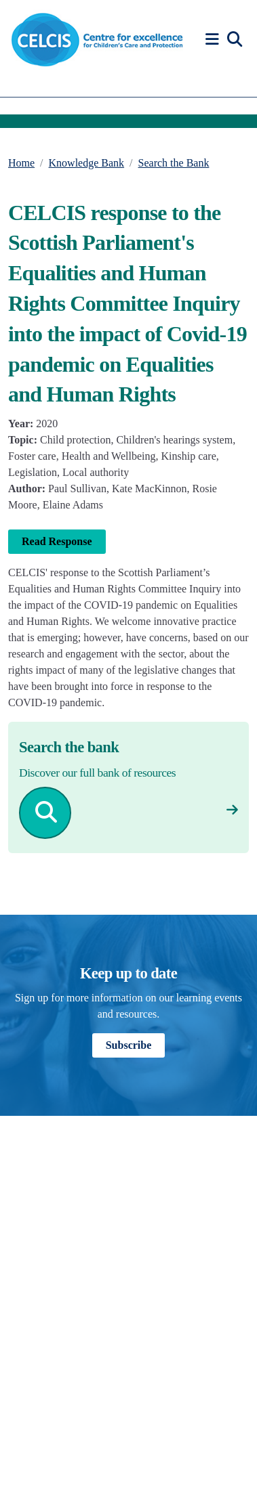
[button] (214, 39)
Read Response (57, 541)
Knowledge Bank (87, 163)
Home (21, 163)
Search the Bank (174, 163)
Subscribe (129, 1045)
